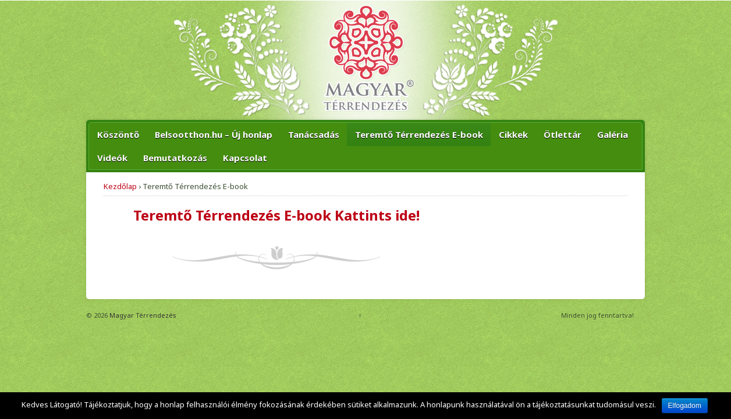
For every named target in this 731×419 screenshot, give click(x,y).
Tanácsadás (313, 134)
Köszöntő (118, 134)
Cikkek (513, 134)
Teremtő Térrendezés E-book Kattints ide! (276, 215)
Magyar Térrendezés (142, 315)
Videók (112, 158)
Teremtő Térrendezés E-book (419, 134)
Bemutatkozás (175, 158)
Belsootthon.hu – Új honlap (213, 134)
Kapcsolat (245, 158)
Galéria (612, 134)
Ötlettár (562, 134)
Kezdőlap (120, 186)
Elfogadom (684, 406)
